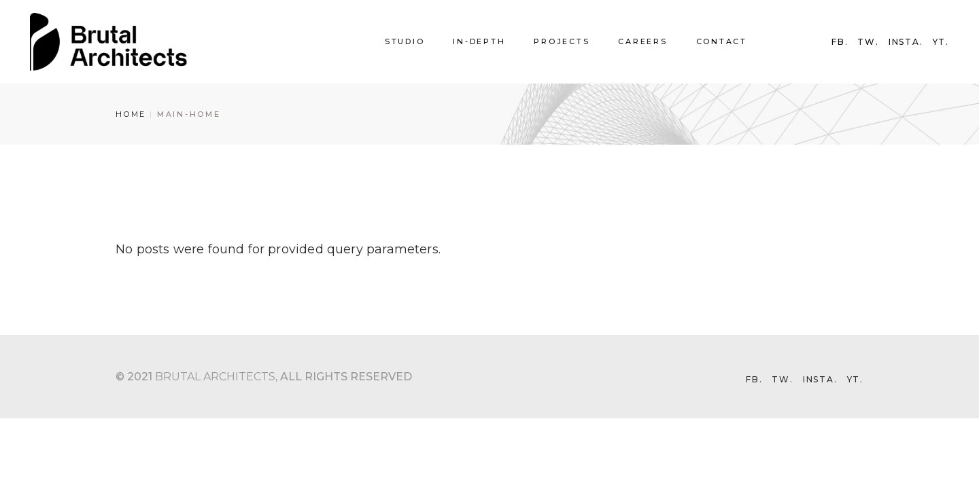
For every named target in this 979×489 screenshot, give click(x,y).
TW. (867, 42)
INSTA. (906, 42)
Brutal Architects (215, 376)
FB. (839, 42)
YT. (941, 42)
